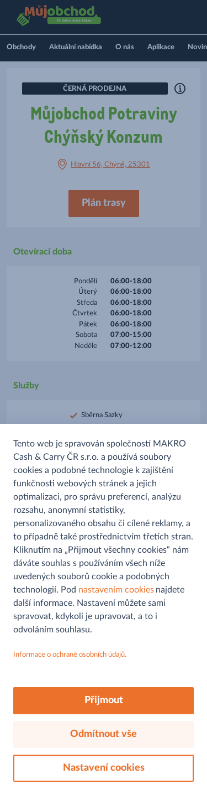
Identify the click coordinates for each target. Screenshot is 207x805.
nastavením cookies (116, 589)
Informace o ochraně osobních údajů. (69, 654)
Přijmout (103, 700)
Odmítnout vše (103, 734)
